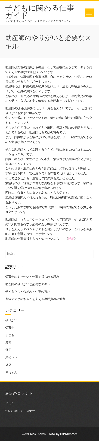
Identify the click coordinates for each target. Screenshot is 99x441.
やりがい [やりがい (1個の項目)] (9, 411)
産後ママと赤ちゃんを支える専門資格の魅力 (35, 299)
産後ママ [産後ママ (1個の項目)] (31, 411)
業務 (8, 342)
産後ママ (11, 357)
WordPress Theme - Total (38, 434)
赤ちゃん (11, 372)
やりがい (11, 320)
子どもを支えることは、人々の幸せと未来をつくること (38, 21)
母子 (8, 350)
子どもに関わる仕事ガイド (39, 11)
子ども (9, 335)
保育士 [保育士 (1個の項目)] (17, 411)
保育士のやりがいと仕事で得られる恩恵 (32, 277)
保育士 (9, 327)
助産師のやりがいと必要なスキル (27, 284)
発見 (8, 365)
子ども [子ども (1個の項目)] (23, 411)
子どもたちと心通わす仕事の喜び (27, 291)
